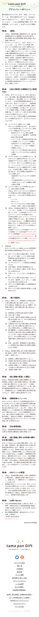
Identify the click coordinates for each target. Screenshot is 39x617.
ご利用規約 (19, 569)
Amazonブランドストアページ (19, 600)
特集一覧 (19, 566)
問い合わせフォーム (11, 518)
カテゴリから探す (19, 563)
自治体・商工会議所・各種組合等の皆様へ (19, 594)
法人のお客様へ (19, 587)
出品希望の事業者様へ (19, 590)
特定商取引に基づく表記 (19, 578)
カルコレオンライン (19, 603)
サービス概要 (19, 575)
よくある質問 (19, 584)
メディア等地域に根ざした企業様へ (19, 597)
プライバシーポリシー (19, 581)
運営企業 (19, 572)
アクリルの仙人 (19, 606)
